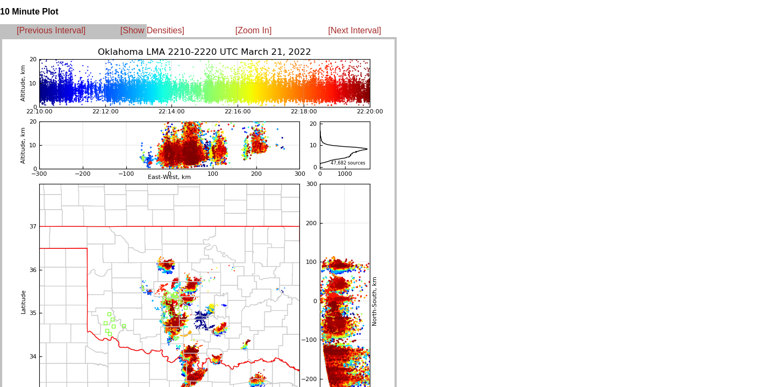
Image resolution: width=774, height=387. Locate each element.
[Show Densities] (152, 30)
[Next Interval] (355, 30)
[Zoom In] (253, 30)
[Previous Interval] (51, 30)
